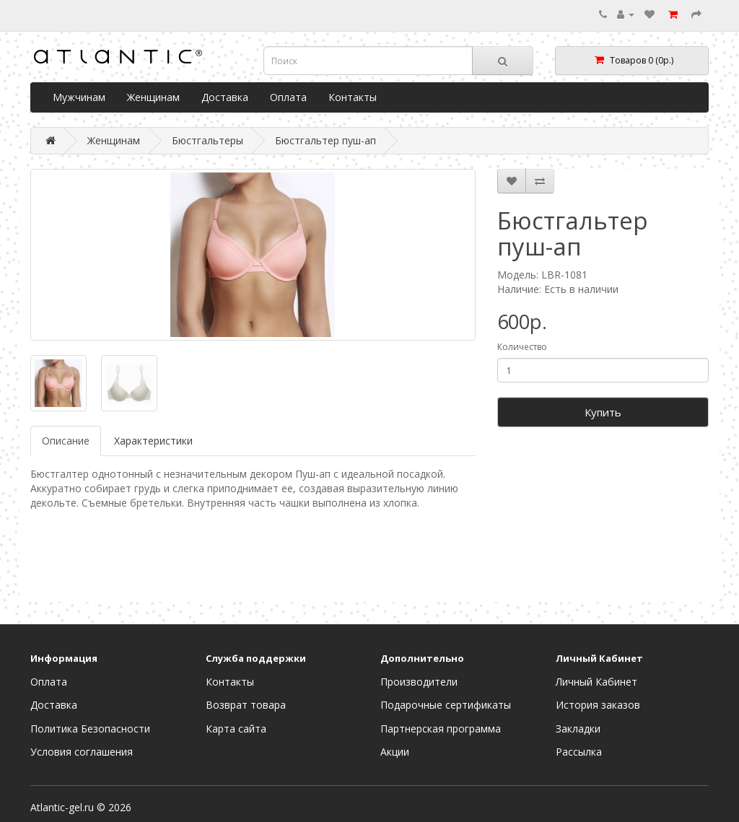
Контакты (352, 97)
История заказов (598, 705)
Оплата (288, 97)
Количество (522, 347)
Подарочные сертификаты (445, 705)
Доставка (224, 97)
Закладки (578, 728)
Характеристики (153, 440)
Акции (394, 751)
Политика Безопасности (90, 728)
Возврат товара (246, 705)
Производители (419, 681)
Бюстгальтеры (207, 140)
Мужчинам (79, 97)
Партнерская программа (440, 728)
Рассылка (579, 751)
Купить (603, 412)
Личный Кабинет (596, 681)
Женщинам (153, 97)
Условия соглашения (81, 751)
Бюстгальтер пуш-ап (325, 140)
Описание (65, 440)
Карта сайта (236, 728)
